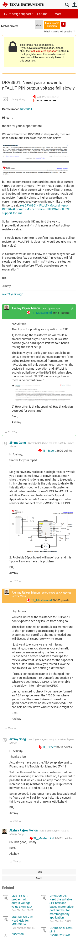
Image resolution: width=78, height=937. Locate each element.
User (74, 5)
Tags (39, 871)
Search (67, 5)
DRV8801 (26, 109)
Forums (42, 14)
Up (6, 432)
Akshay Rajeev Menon (26, 308)
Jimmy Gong (18, 99)
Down (16, 432)
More (58, 14)
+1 (72, 308)
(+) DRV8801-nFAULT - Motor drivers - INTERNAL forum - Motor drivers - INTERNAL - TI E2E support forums (36, 209)
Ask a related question (52, 24)
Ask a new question (63, 24)
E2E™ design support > (18, 14)
